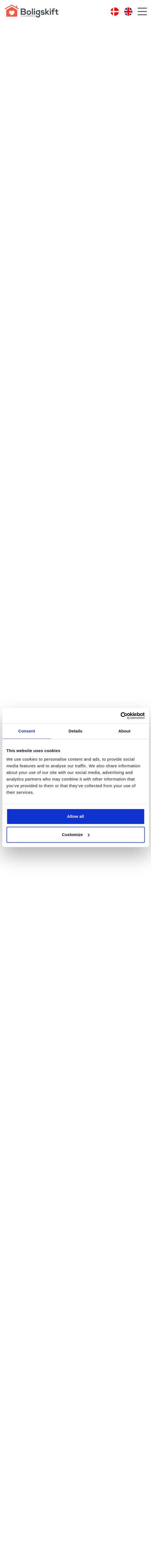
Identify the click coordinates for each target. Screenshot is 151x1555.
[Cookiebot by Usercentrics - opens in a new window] (120, 715)
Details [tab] (76, 731)
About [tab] (124, 731)
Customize (75, 834)
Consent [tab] (26, 731)
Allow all (75, 816)
